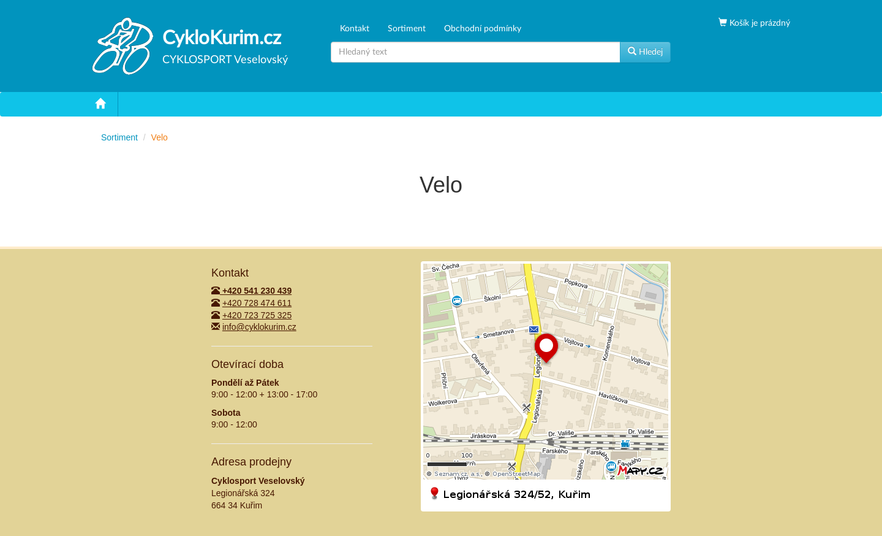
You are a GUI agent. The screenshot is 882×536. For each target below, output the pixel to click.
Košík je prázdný (758, 23)
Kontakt (354, 29)
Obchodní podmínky (482, 29)
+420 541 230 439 (251, 291)
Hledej (645, 51)
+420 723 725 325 (257, 315)
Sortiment (407, 29)
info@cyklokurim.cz (259, 327)
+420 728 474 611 (257, 303)
